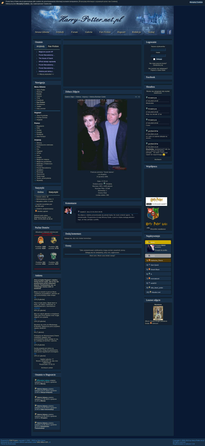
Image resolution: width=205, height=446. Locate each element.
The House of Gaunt (46, 58)
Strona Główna (42, 32)
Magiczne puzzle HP (46, 52)
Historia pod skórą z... (46, 71)
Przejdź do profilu (161, 250)
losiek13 (82, 212)
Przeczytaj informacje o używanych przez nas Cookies (98, 1)
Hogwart (121, 32)
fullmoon (154, 323)
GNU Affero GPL (42, 442)
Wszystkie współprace (158, 229)
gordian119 (151, 131)
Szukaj (151, 32)
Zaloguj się (68, 238)
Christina (107, 184)
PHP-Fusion (13, 440)
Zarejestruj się (158, 65)
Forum (74, 32)
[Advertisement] (102, 66)
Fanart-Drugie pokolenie (158, 321)
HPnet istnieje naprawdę (47, 61)
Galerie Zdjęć (69, 97)
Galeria (88, 32)
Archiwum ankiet (47, 368)
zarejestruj (99, 252)
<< (136, 97)
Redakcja (136, 32)
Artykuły (60, 32)
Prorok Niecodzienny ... (47, 55)
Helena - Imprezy (82, 97)
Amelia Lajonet (41, 211)
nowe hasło (161, 70)
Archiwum (158, 159)
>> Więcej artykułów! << (45, 74)
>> (139, 97)
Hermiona (158, 304)
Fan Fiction (105, 32)
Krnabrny (150, 98)
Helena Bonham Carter (98, 97)
